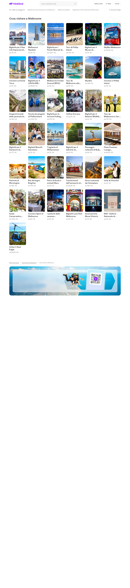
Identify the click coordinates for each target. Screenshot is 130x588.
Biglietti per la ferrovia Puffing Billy (54, 114)
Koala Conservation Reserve (15, 214)
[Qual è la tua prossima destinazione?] (58, 4)
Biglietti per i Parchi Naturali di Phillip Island (54, 48)
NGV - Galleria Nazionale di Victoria (110, 214)
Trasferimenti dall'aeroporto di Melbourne (73, 181)
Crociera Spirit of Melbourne (35, 214)
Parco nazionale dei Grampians (92, 181)
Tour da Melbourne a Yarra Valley (112, 114)
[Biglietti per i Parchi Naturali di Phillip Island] (86, 9)
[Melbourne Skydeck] (64, 9)
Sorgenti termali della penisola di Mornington (16, 114)
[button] (108, 4)
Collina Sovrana (73, 113)
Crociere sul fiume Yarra (17, 81)
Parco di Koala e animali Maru (54, 181)
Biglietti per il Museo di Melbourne (91, 48)
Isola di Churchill (111, 180)
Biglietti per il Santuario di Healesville (15, 148)
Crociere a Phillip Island (111, 81)
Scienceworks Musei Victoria (91, 214)
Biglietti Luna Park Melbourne (74, 214)
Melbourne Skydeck (33, 48)
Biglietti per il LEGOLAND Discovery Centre (35, 81)
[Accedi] (117, 4)
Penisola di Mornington (14, 181)
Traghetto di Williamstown (53, 148)
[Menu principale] (14, 262)
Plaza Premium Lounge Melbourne (110, 148)
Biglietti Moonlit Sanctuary (35, 148)
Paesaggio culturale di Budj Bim (92, 148)
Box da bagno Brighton (34, 181)
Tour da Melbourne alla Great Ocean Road (74, 81)
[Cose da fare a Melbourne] (29, 262)
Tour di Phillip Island (72, 48)
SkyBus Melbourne (112, 47)
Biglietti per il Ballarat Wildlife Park (92, 114)
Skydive (88, 80)
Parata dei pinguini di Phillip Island (36, 114)
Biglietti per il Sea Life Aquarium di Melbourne (17, 48)
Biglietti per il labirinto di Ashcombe (72, 148)
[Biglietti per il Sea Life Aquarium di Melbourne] (41, 9)
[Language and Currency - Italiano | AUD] (98, 4)
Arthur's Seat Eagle (15, 247)
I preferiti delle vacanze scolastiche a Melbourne (53, 214)
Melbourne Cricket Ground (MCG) (55, 81)
